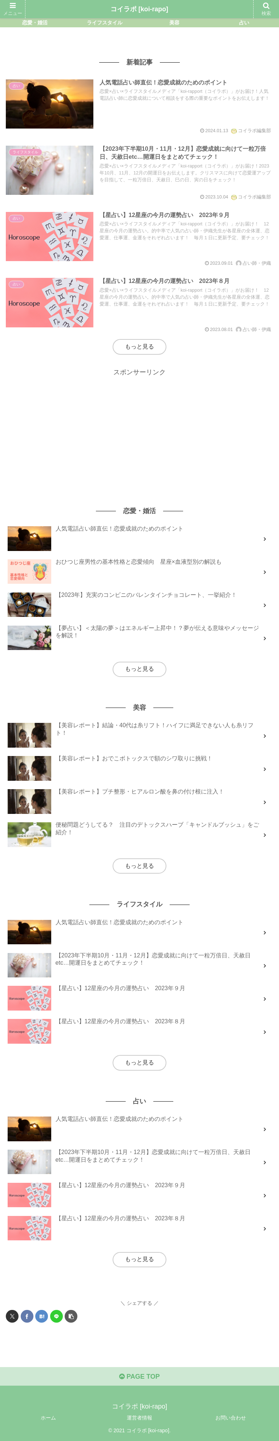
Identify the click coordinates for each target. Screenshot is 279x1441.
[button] (71, 1316)
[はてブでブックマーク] (41, 1316)
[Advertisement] (139, 429)
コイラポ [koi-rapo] (139, 9)
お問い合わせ (230, 1418)
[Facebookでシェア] (27, 1316)
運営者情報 (139, 1418)
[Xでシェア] (12, 1316)
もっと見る (139, 346)
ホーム (48, 1418)
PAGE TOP (139, 1376)
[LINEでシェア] (56, 1316)
